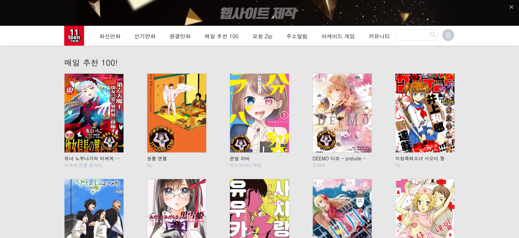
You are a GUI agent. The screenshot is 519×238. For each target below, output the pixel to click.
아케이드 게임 (338, 37)
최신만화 (109, 37)
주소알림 (296, 37)
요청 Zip (262, 37)
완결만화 (180, 37)
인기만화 (145, 37)
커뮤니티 (379, 37)
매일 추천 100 (222, 37)
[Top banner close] (511, 7)
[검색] (416, 36)
